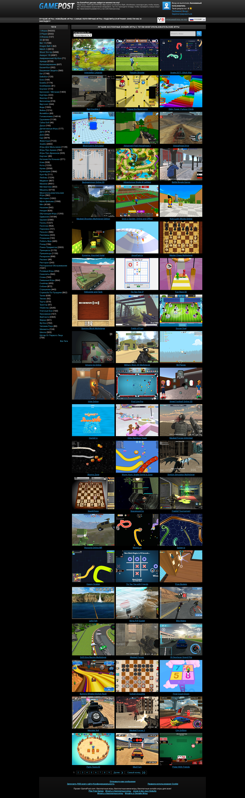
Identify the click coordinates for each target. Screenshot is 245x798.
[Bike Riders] (181, 603)
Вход (185, 11)
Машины (44, 190)
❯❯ (135, 772)
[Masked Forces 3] (137, 712)
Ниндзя (43, 210)
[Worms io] (137, 530)
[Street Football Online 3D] (181, 383)
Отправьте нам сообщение (122, 781)
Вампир (43, 98)
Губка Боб (44, 122)
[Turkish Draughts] (137, 676)
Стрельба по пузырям (51, 292)
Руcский (195, 19)
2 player (43, 34)
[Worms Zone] (93, 457)
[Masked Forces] (137, 639)
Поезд (43, 244)
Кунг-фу (43, 174)
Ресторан (44, 262)
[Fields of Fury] (137, 310)
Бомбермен (45, 86)
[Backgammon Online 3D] (93, 164)
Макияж (43, 184)
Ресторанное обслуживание (53, 265)
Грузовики (45, 119)
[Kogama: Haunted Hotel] (93, 237)
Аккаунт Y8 (45, 55)
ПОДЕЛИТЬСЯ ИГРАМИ (115, 19)
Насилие (44, 207)
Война (43, 110)
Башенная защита (49, 70)
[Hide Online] (93, 383)
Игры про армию (48, 150)
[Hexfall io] (93, 420)
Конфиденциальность (104, 784)
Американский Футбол (50, 58)
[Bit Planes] (181, 347)
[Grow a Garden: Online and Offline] (137, 201)
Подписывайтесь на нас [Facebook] (175, 19)
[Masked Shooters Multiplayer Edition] (93, 201)
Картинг (44, 156)
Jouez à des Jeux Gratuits (144, 791)
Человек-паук (46, 326)
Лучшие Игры (46, 19)
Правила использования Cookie (163, 784)
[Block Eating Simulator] (93, 128)
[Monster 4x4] (93, 712)
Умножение (45, 314)
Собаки (43, 286)
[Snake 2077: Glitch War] (181, 55)
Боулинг (44, 89)
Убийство (44, 308)
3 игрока (44, 37)
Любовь (43, 177)
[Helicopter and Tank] (93, 274)
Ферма (43, 320)
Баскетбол (45, 67)
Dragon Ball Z (46, 46)
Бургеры (44, 95)
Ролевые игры (47, 271)
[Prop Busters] (181, 566)
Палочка (44, 226)
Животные (45, 141)
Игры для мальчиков (50, 147)
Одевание (44, 217)
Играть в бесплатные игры (118, 791)
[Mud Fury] (137, 749)
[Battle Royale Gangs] (181, 164)
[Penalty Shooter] (137, 55)
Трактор (43, 305)
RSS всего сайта (85, 784)
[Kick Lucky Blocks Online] (181, 201)
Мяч (42, 204)
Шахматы (44, 329)
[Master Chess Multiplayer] (181, 237)
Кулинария (45, 171)
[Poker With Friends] (181, 749)
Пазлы (43, 223)
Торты (43, 302)
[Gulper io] (181, 530)
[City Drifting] (181, 712)
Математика (46, 187)
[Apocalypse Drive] (181, 128)
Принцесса (45, 250)
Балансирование (48, 64)
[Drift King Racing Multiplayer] (93, 639)
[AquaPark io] (137, 237)
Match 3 (43, 49)
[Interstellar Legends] (93, 55)
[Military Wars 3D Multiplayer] (137, 347)
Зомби (43, 144)
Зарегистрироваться (182, 14)
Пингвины (45, 235)
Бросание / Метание (49, 92)
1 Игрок (43, 31)
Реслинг (43, 259)
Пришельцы (45, 253)
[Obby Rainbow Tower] (137, 420)
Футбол (43, 323)
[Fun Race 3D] (181, 274)
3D (41, 40)
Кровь (43, 168)
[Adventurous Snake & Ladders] (137, 164)
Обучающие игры (48, 213)
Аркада (43, 61)
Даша (42, 125)
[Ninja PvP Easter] (137, 603)
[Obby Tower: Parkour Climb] (181, 91)
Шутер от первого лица (51, 335)
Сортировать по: (82, 32)
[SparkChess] (93, 493)
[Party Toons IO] (93, 749)
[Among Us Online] (93, 347)
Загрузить (72, 784)
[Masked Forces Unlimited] (181, 420)
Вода (42, 107)
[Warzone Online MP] (93, 530)
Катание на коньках (50, 159)
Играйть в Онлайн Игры (136, 793)
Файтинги (44, 317)
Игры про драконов (49, 153)
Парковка (44, 229)
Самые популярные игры (88, 19)
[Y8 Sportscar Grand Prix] (181, 639)
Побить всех (46, 241)
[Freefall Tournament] (181, 493)
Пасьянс (44, 232)
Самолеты (45, 274)
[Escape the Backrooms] (137, 91)
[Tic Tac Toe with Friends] (137, 566)
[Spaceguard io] (137, 493)
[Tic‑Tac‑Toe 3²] (137, 274)
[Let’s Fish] (93, 603)
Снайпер (44, 283)
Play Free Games (96, 791)
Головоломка (46, 116)
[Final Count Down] (181, 676)
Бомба (43, 83)
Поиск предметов (48, 247)
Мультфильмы (47, 201)
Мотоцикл (44, 198)
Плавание (44, 238)
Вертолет (44, 104)
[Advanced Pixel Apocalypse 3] (137, 128)
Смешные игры (47, 280)
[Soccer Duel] (181, 310)
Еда (41, 138)
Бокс (42, 80)
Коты (42, 165)
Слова (43, 277)
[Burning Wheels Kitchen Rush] (93, 676)
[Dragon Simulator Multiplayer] (181, 457)
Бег (41, 73)
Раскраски (45, 256)
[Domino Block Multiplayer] (93, 310)
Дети (42, 132)
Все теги (64, 341)
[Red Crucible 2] (93, 91)
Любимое (176, 11)
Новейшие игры (64, 19)
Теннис (43, 298)
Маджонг (44, 180)
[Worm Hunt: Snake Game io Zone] (137, 457)
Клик (42, 162)
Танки (42, 295)
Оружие (43, 220)
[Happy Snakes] (93, 566)
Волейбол (44, 113)
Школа (43, 332)
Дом (42, 135)
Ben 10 (43, 43)
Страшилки (45, 289)
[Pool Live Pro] (137, 383)
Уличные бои (46, 311)
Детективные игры (49, 128)
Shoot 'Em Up (46, 52)
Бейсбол (44, 76)
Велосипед (45, 101)
